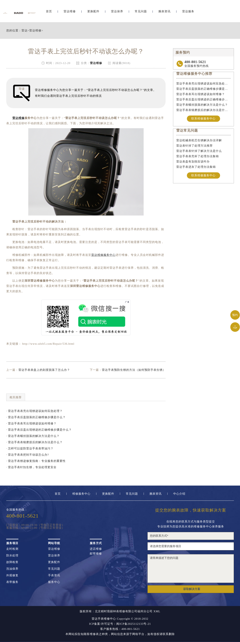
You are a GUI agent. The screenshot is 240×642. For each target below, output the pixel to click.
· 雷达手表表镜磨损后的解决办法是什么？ (34, 442)
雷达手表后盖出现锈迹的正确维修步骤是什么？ (203, 99)
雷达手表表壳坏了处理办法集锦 (197, 156)
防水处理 (12, 555)
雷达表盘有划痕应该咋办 (193, 161)
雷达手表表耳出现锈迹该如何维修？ (200, 94)
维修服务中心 (81, 493)
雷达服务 (188, 12)
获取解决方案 (191, 588)
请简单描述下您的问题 (190, 568)
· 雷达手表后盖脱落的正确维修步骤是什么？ (36, 417)
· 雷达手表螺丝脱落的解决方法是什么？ (33, 435)
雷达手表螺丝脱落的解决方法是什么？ (202, 104)
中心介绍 (179, 493)
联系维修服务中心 (203, 118)
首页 (49, 12)
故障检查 (12, 562)
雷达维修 (70, 12)
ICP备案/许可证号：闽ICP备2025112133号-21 (120, 623)
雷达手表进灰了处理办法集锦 (196, 167)
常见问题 (141, 12)
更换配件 (93, 12)
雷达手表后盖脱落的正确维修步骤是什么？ (203, 88)
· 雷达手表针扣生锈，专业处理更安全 (31, 467)
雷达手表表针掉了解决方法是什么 (199, 151)
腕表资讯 (164, 12)
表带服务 (12, 582)
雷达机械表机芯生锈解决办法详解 (199, 140)
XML (156, 611)
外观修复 (12, 575)
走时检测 (12, 548)
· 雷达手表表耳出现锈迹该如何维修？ (31, 423)
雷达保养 (117, 12)
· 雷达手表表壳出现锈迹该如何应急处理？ (34, 410)
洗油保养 (12, 568)
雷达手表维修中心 (104, 618)
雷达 (24, 30)
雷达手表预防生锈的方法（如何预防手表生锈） (134, 369)
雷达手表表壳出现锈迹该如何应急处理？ (203, 83)
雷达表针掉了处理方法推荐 (194, 145)
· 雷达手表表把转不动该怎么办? (27, 454)
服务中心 (54, 582)
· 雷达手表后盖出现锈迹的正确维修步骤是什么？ (39, 429)
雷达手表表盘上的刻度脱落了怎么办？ (44, 369)
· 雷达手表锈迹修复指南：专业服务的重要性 (36, 460)
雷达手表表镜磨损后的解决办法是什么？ (203, 110)
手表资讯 (54, 575)
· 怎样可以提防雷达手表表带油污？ (30, 448)
